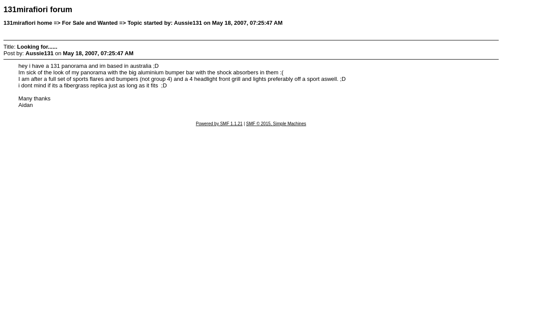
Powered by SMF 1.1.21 (219, 123)
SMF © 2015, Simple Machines (276, 123)
